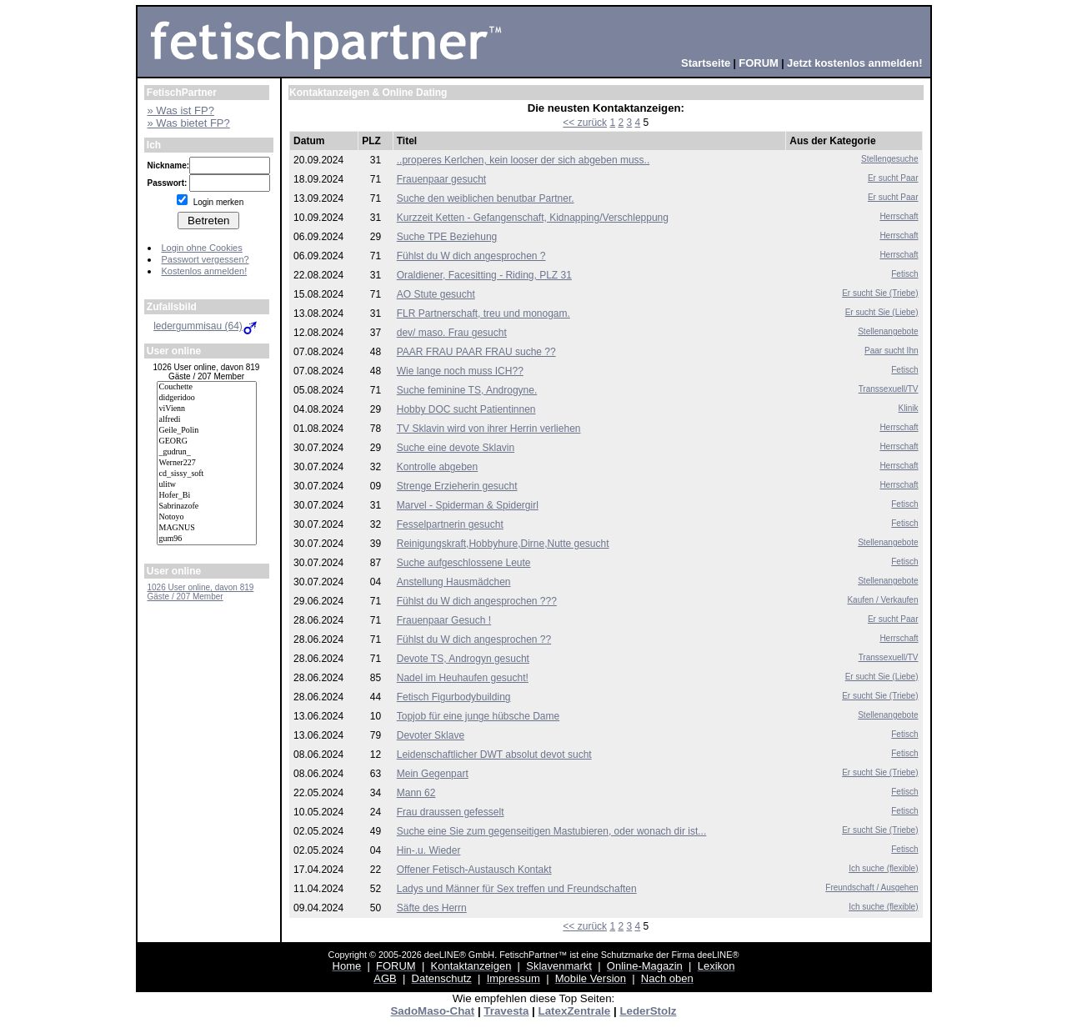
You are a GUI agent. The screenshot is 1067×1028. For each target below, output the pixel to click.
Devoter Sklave (430, 735)
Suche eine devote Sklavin (455, 448)
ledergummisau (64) (206, 326)
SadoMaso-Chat (432, 1011)
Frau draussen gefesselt (450, 812)
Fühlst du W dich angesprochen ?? (474, 639)
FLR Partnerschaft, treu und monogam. (483, 313)
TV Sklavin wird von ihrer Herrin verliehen (489, 428)
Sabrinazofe (207, 506)
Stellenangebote (888, 331)
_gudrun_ (207, 452)
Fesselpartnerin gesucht (450, 524)
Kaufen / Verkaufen (882, 599)
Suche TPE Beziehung (447, 237)
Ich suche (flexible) (883, 868)
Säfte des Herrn (432, 908)
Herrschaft (898, 216)
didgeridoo (207, 398)
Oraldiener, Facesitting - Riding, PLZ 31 (484, 275)
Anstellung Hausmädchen (454, 582)
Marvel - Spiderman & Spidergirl (468, 505)
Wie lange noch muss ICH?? (460, 371)
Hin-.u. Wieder (429, 850)
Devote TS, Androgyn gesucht (463, 658)
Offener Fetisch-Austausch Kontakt (474, 869)
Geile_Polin (207, 430)
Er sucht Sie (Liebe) (882, 312)
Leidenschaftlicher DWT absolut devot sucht (494, 754)
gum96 (207, 539)
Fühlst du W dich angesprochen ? (471, 256)
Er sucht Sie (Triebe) (880, 293)
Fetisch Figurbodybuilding (454, 697)
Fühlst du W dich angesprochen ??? (477, 601)
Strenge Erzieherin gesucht (457, 486)
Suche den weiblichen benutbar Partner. (485, 198)
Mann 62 (416, 793)
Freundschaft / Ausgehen (871, 887)
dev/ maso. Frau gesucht (452, 332)
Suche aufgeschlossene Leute (464, 563)
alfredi (207, 419)
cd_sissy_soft (207, 474)
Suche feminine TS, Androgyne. (467, 390)
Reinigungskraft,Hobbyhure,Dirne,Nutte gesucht (503, 543)
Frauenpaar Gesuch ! (444, 620)
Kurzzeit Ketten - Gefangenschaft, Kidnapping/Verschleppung (533, 217)
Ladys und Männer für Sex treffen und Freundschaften (517, 889)
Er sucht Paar (893, 178)
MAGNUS (207, 528)
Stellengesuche (889, 158)
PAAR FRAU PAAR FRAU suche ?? (476, 352)
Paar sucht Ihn (891, 350)
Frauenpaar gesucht (441, 179)
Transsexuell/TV (889, 389)
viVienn (207, 409)
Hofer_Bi (207, 495)
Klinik (909, 408)
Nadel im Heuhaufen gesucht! (462, 678)
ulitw (207, 484)
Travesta (505, 1011)
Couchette (207, 387)
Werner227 (207, 463)
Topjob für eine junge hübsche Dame (478, 716)
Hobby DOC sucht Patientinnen (466, 409)
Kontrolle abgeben (437, 467)
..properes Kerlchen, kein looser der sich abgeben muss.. (523, 160)
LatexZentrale (575, 1011)
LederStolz (647, 1011)
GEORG (207, 441)
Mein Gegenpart (432, 774)
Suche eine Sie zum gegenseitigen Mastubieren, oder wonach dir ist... (552, 831)
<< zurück (585, 122)
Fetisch (904, 273)
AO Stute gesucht (436, 294)
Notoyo (207, 517)
